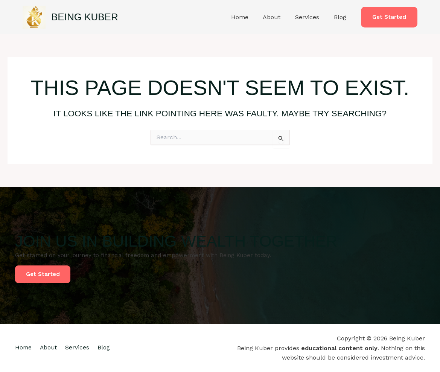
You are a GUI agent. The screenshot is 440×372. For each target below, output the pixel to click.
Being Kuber (84, 17)
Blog (341, 17)
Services (311, 17)
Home (248, 17)
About (278, 17)
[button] (389, 17)
